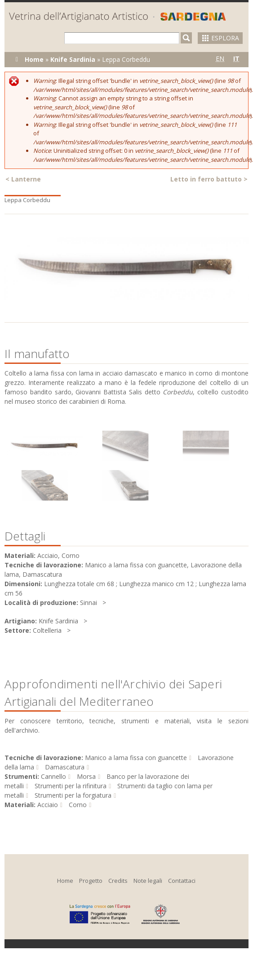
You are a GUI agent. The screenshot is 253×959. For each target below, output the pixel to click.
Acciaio (47, 804)
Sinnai (88, 602)
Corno (78, 804)
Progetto (90, 881)
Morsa (86, 776)
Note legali (147, 881)
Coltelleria (47, 630)
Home (34, 59)
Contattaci (181, 881)
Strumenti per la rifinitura (71, 786)
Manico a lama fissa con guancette (136, 757)
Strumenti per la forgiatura (73, 795)
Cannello (53, 776)
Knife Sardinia (72, 59)
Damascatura (64, 767)
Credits (118, 881)
